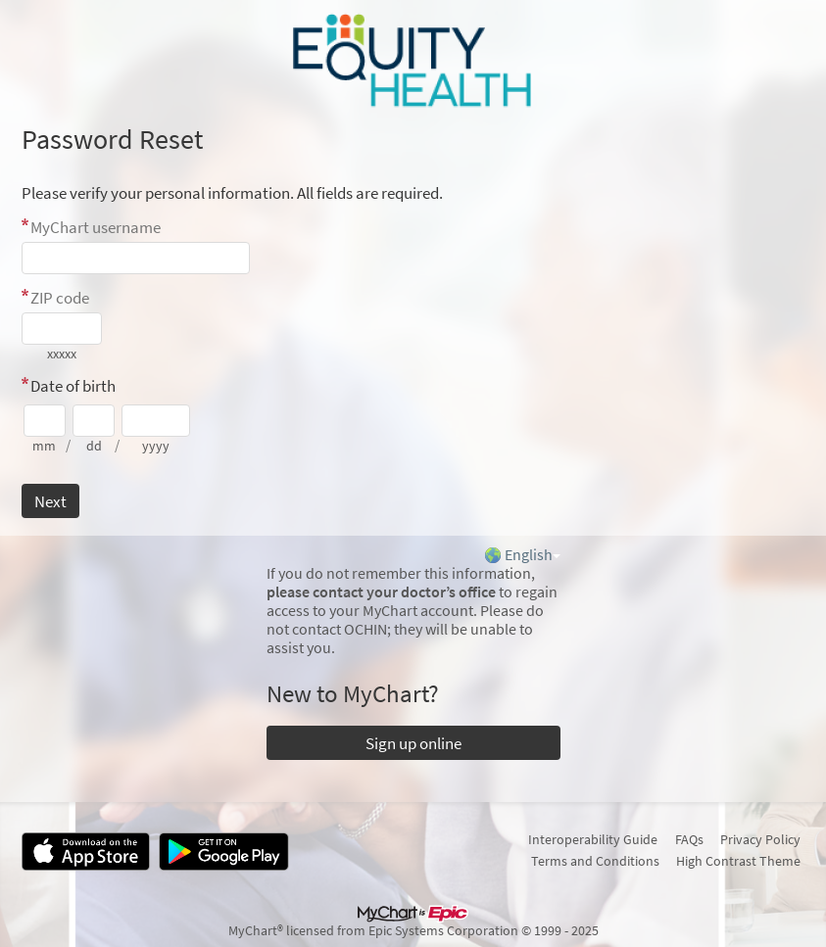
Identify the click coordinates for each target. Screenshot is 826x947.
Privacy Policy (760, 839)
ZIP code (59, 297)
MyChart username (95, 227)
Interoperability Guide (592, 839)
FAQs (689, 839)
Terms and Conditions (595, 861)
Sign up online (413, 743)
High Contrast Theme (738, 861)
